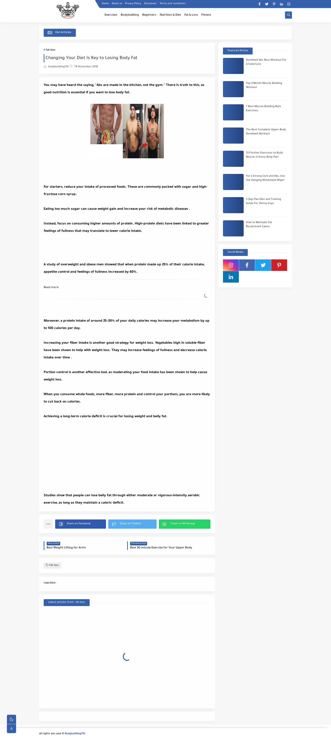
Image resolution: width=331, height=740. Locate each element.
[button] (80, 524)
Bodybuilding (130, 15)
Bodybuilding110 (75, 733)
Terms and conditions (172, 3)
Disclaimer (150, 3)
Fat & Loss (191, 15)
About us (117, 3)
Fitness (206, 15)
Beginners (149, 15)
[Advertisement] (80, 246)
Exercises (111, 15)
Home (105, 3)
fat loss (50, 50)
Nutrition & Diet (170, 15)
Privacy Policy (133, 3)
